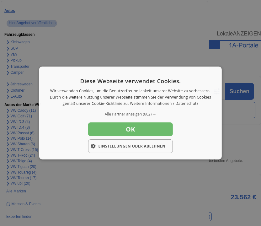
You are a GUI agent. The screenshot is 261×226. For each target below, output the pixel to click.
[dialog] (130, 113)
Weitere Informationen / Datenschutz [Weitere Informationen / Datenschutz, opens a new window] (164, 103)
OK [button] (130, 129)
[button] (130, 114)
